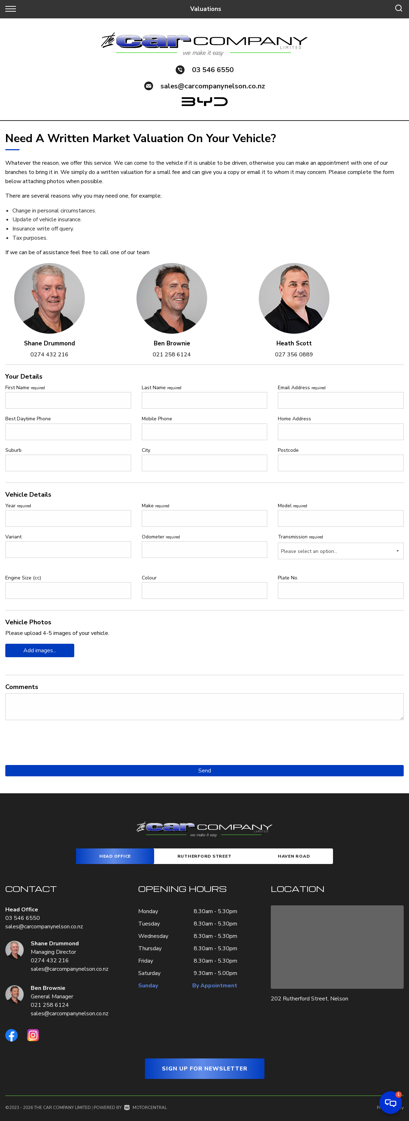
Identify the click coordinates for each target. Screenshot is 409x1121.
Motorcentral (145, 1107)
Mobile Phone (157, 418)
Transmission (300, 536)
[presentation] (59, 739)
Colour (149, 577)
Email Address (302, 387)
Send (204, 771)
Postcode (288, 450)
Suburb (13, 450)
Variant (13, 536)
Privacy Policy (390, 1107)
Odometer (161, 536)
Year (18, 505)
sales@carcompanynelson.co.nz (212, 86)
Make (155, 505)
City (146, 450)
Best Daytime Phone (28, 418)
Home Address (294, 418)
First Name (25, 387)
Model (292, 505)
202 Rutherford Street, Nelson (309, 999)
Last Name (161, 387)
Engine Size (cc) (23, 577)
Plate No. (288, 577)
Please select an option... (309, 551)
